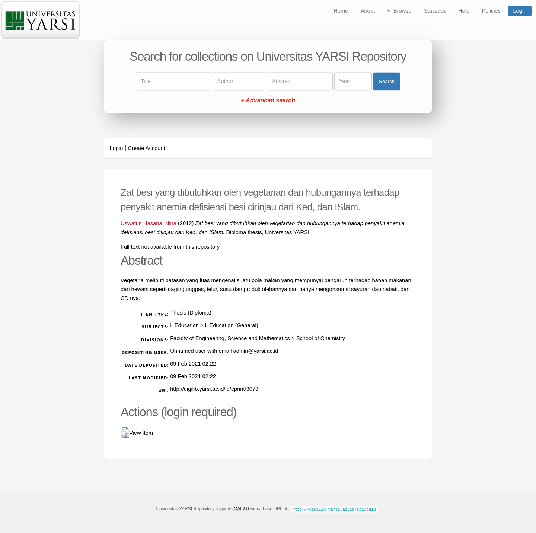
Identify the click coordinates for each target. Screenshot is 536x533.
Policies (491, 11)
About (368, 11)
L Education (184, 325)
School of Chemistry (320, 338)
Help (463, 11)
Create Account (146, 148)
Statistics (435, 11)
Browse (402, 11)
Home (341, 11)
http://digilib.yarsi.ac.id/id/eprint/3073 (214, 389)
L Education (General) (231, 325)
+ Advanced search (268, 101)
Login (519, 11)
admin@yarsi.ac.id (255, 351)
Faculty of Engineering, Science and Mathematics (230, 338)
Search (387, 81)
